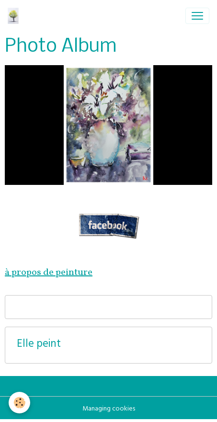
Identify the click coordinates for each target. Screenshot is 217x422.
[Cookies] (19, 402)
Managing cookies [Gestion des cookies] (108, 409)
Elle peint (39, 345)
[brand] (15, 16)
